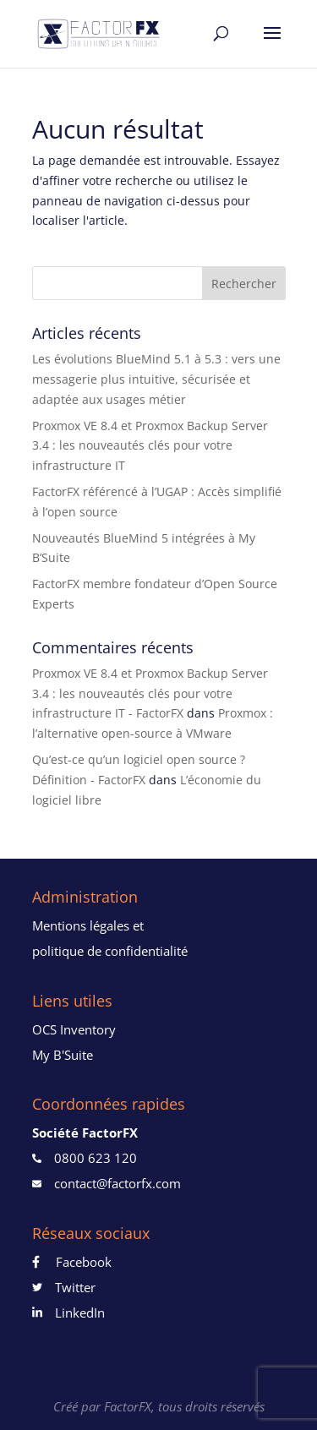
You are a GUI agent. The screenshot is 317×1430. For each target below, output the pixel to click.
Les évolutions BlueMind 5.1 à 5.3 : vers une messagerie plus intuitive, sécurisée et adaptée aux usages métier (156, 379)
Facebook (76, 1261)
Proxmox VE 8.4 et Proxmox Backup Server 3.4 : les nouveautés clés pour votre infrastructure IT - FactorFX (150, 693)
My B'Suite (62, 1054)
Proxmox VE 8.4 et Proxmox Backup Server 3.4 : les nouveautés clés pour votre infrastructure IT (150, 446)
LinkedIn (73, 1312)
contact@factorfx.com (117, 1183)
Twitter (69, 1287)
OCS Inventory (74, 1029)
